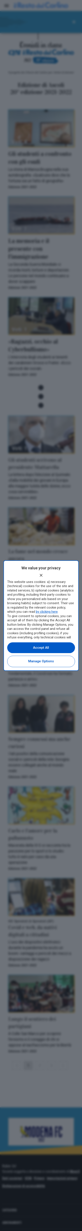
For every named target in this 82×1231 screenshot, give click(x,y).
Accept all (41, 648)
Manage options (41, 661)
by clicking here (47, 612)
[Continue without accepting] (41, 575)
